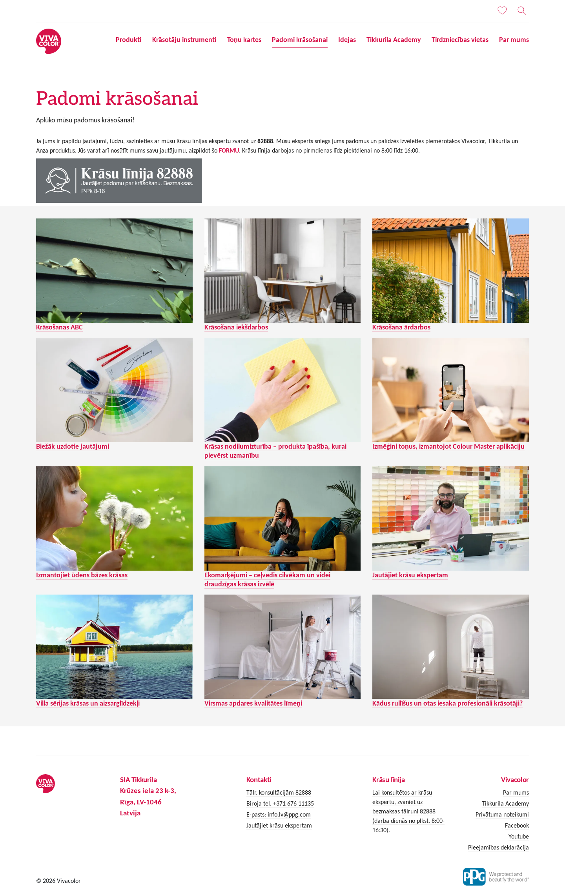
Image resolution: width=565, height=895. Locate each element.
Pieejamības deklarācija (498, 847)
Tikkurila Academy (393, 39)
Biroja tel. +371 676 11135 (280, 803)
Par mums (514, 39)
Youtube (518, 836)
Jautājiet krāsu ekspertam (279, 825)
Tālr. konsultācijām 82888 (278, 792)
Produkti (129, 39)
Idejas (347, 39)
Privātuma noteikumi (502, 814)
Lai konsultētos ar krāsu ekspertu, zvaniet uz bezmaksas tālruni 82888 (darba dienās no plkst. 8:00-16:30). (408, 811)
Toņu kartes (244, 39)
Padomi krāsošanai (300, 39)
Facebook (517, 825)
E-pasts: (257, 814)
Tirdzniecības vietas (460, 39)
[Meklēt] (522, 10)
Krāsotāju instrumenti (184, 39)
